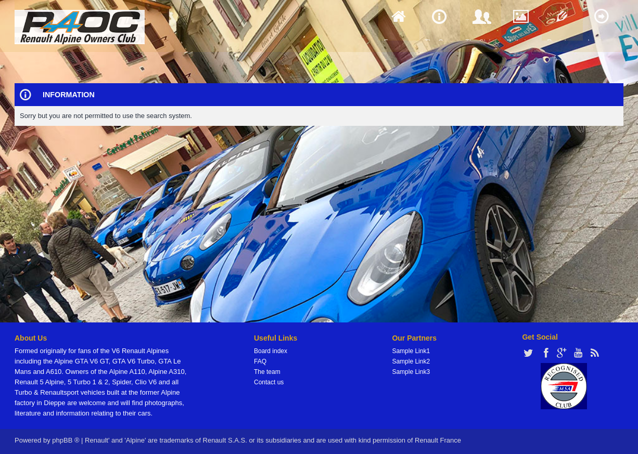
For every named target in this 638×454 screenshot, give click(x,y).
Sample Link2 (411, 361)
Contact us (269, 382)
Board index (270, 351)
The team (267, 371)
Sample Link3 (411, 371)
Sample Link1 (411, 351)
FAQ (260, 361)
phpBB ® (65, 440)
